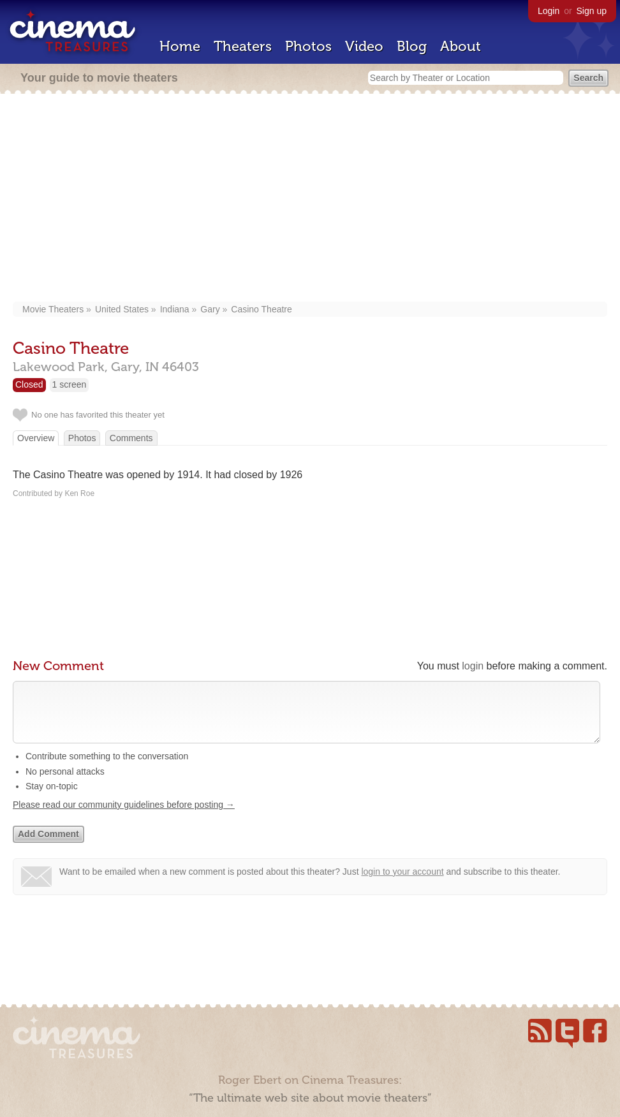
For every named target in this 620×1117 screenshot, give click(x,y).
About (460, 46)
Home (179, 46)
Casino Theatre (261, 309)
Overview (35, 438)
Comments (131, 438)
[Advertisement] (310, 199)
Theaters (243, 46)
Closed (29, 384)
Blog (412, 46)
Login (548, 11)
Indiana (174, 309)
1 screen (69, 384)
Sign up (592, 11)
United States (122, 309)
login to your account (402, 884)
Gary (209, 309)
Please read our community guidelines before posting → (124, 817)
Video (364, 46)
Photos (308, 46)
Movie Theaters (53, 309)
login (472, 666)
